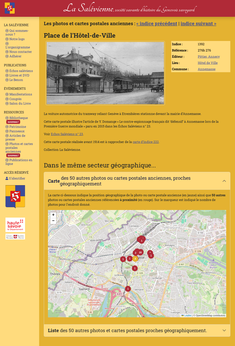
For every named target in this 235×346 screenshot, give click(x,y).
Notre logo (15, 39)
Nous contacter (18, 52)
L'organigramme (17, 45)
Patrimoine (15, 127)
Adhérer (13, 56)
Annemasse (206, 69)
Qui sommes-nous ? (17, 32)
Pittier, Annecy (209, 56)
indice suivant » (198, 23)
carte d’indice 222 (146, 142)
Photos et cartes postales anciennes (19, 149)
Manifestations (18, 94)
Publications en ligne (18, 162)
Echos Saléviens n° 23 (67, 134)
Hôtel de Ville (208, 63)
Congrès (13, 99)
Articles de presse (15, 137)
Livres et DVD (17, 75)
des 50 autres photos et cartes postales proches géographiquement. (127, 330)
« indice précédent (156, 23)
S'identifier (15, 178)
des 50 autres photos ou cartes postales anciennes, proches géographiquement (119, 181)
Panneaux (14, 131)
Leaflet (186, 315)
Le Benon (14, 80)
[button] (135, 259)
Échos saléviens (19, 71)
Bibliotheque (16, 120)
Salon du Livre (18, 103)
